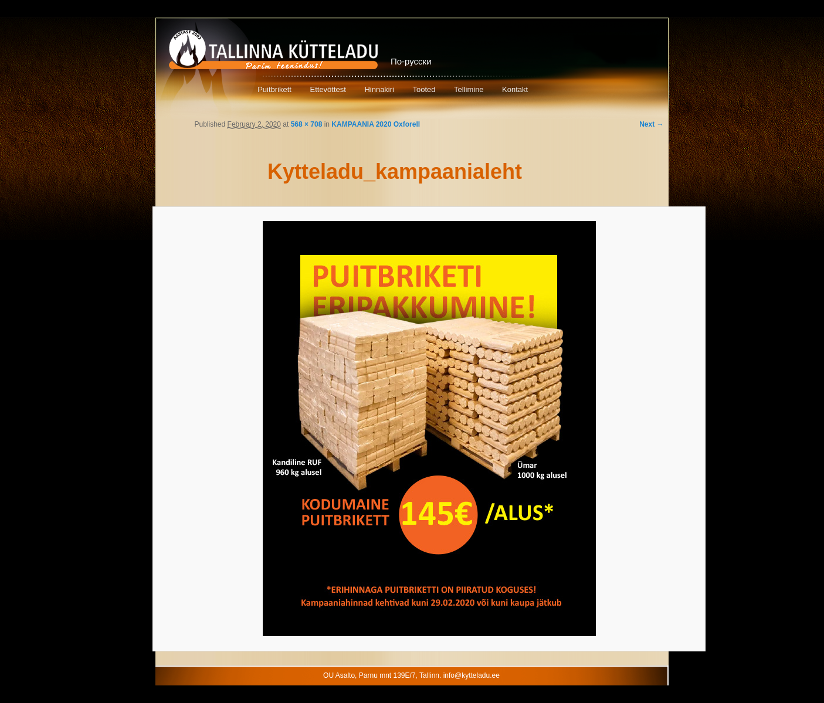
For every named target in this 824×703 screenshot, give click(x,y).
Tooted (423, 89)
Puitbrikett (274, 89)
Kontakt (515, 89)
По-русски (411, 61)
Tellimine (469, 89)
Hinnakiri (379, 89)
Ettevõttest (327, 89)
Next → (651, 124)
